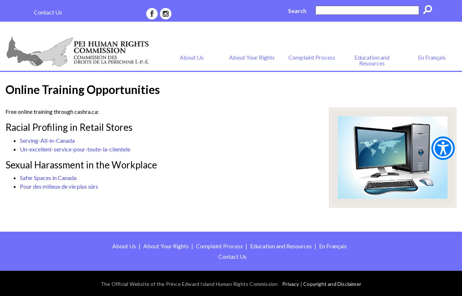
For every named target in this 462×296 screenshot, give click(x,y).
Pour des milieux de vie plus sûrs (59, 186)
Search (297, 10)
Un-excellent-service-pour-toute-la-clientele (75, 149)
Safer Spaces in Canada (48, 177)
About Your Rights (252, 57)
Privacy (290, 284)
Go (430, 10)
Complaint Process (311, 57)
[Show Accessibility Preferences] (443, 148)
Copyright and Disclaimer (332, 284)
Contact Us (48, 12)
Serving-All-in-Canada (47, 140)
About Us (192, 57)
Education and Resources (371, 60)
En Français (432, 57)
